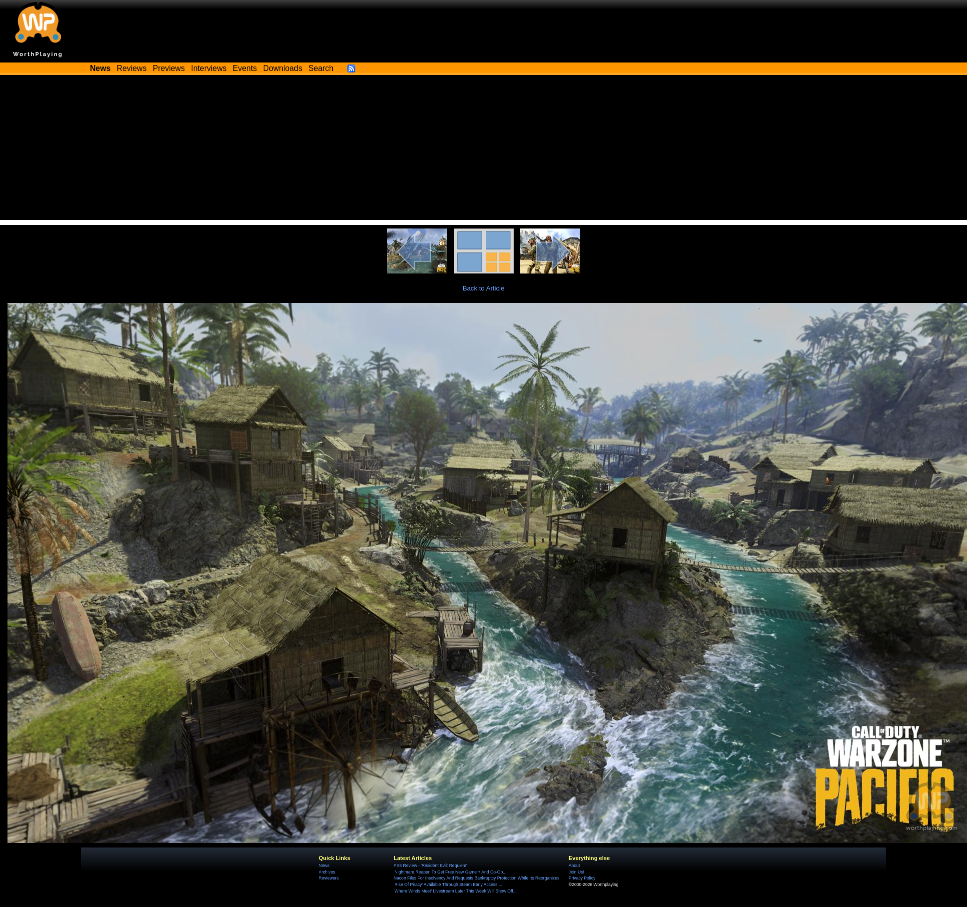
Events (245, 68)
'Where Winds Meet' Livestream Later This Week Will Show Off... (455, 891)
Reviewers (329, 878)
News (324, 865)
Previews (169, 68)
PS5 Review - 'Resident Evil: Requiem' (430, 865)
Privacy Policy (582, 878)
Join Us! (576, 872)
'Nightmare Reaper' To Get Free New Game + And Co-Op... (450, 872)
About (574, 865)
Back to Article (484, 288)
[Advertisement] (484, 150)
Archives (327, 872)
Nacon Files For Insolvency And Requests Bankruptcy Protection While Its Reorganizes (476, 878)
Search (320, 68)
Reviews (132, 68)
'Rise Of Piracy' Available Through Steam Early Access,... (448, 884)
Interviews (208, 68)
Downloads (282, 68)
